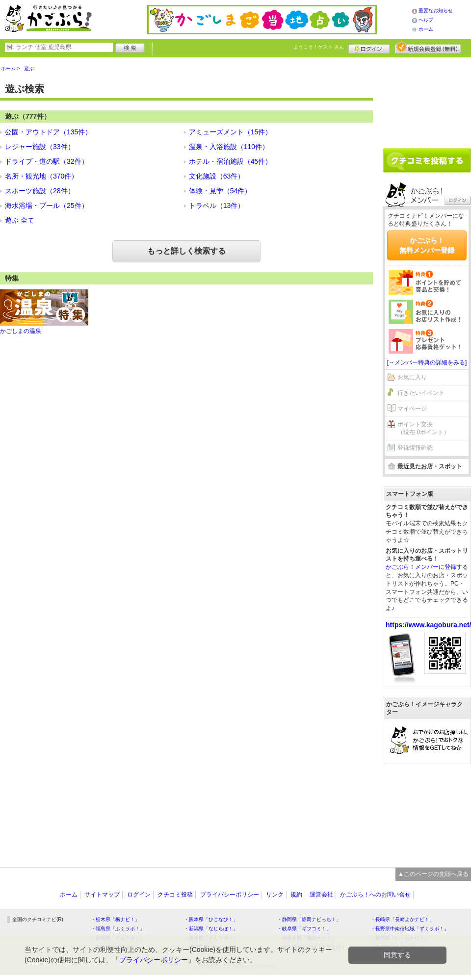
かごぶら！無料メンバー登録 (426, 245)
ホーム (426, 29)
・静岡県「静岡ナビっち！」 (309, 919)
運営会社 (321, 894)
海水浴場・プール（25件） (46, 205)
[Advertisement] (427, 99)
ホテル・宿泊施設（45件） (230, 161)
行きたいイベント (421, 392)
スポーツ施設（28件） (40, 191)
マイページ (412, 408)
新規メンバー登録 (428, 47)
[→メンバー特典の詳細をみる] (427, 362)
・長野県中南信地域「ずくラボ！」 (409, 928)
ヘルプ (426, 20)
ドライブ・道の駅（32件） (46, 161)
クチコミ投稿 (175, 894)
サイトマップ (102, 894)
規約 (296, 894)
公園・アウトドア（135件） (48, 132)
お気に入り (412, 377)
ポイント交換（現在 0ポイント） (423, 428)
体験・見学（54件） (220, 191)
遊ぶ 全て (19, 220)
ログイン (369, 47)
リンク (275, 894)
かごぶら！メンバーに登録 (421, 567)
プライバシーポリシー (229, 894)
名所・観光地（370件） (41, 176)
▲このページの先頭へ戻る (433, 874)
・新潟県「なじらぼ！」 (211, 928)
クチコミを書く (427, 160)
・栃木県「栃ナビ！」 (115, 919)
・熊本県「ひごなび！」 (211, 919)
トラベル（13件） (217, 205)
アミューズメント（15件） (230, 132)
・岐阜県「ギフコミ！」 (304, 928)
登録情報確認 (415, 447)
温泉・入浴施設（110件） (229, 147)
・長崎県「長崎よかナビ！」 (402, 919)
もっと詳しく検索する (186, 251)
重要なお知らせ (436, 10)
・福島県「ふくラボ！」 (118, 928)
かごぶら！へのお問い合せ (375, 894)
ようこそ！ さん (318, 47)
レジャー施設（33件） (40, 147)
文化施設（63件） (217, 176)
